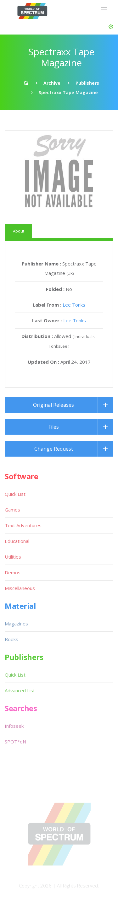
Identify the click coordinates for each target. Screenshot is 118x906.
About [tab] (18, 231)
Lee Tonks (74, 305)
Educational (17, 541)
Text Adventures (23, 525)
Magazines (16, 623)
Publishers (87, 83)
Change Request (53, 448)
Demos (12, 572)
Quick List (15, 494)
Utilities (13, 557)
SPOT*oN (15, 741)
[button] (111, 27)
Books (11, 639)
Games (12, 510)
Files (53, 426)
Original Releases (53, 404)
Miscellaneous (20, 588)
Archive (51, 83)
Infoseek (14, 726)
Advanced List (20, 690)
